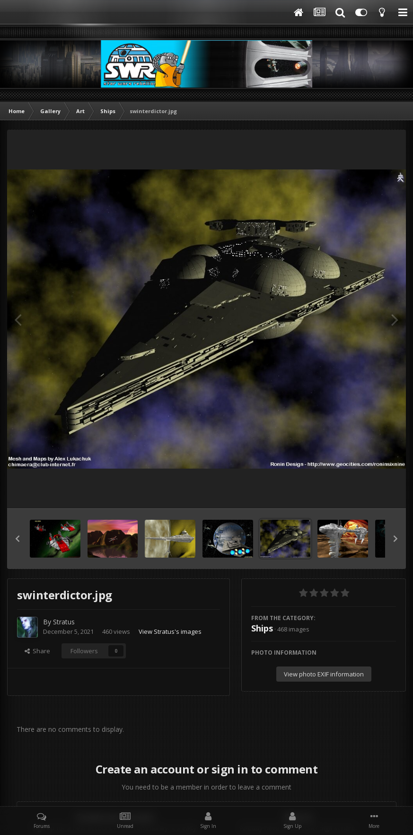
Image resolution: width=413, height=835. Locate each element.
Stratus (64, 621)
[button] (17, 538)
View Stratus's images (170, 631)
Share (37, 651)
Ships (262, 628)
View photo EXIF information (324, 674)
